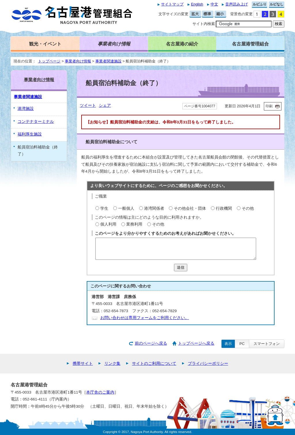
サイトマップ (172, 4)
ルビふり (259, 4)
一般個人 (126, 208)
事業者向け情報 (78, 61)
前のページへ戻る (151, 343)
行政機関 (224, 208)
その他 (248, 208)
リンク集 (112, 363)
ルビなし (276, 4)
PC (242, 343)
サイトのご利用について (154, 363)
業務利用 (134, 224)
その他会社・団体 (190, 208)
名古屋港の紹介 (182, 43)
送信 (180, 267)
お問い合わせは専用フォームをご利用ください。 (144, 318)
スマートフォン (267, 343)
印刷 (269, 106)
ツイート (88, 105)
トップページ (49, 61)
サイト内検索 (203, 24)
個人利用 (108, 224)
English (197, 4)
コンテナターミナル (36, 121)
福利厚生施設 (30, 134)
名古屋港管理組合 (250, 43)
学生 (104, 208)
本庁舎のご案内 (100, 392)
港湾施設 (26, 108)
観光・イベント (45, 43)
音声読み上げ (236, 4)
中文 (214, 4)
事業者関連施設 (108, 61)
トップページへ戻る (196, 343)
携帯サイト (83, 363)
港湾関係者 (154, 208)
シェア (105, 105)
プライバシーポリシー (208, 363)
